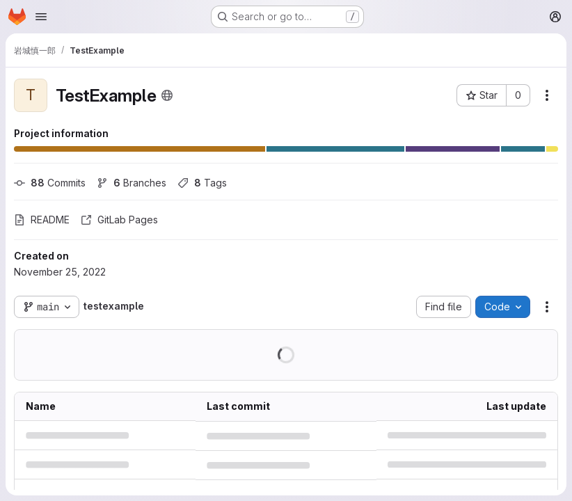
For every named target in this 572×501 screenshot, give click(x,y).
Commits (50, 183)
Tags (202, 183)
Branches (131, 183)
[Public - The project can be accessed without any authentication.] (167, 95)
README (42, 219)
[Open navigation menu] (41, 17)
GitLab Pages (119, 219)
